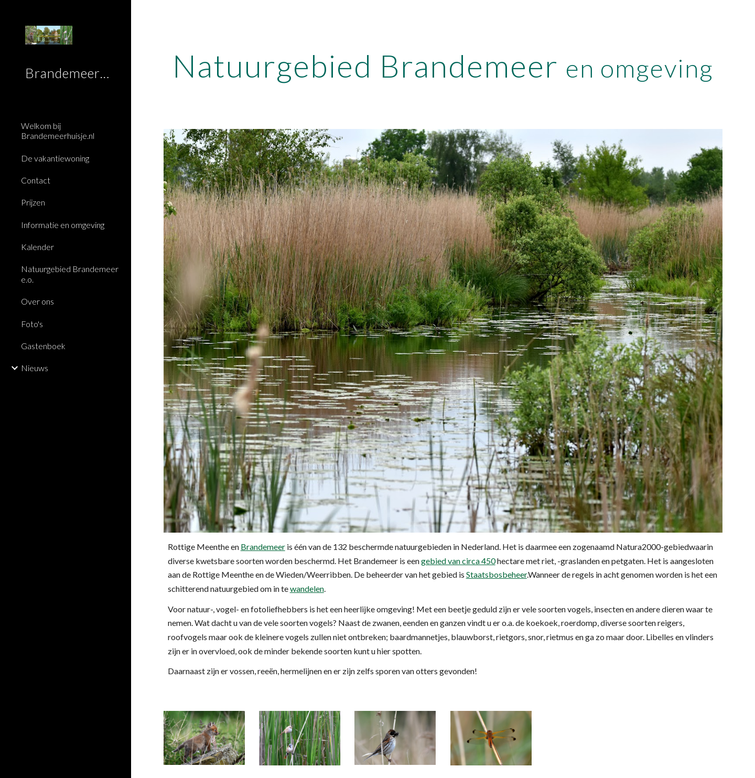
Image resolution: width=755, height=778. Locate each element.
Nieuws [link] (34, 368)
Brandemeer (263, 547)
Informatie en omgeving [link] (62, 225)
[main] (443, 65)
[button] (742, 14)
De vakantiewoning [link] (55, 158)
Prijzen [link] (33, 202)
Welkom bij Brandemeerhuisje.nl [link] (57, 131)
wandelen (307, 588)
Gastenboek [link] (43, 346)
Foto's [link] (32, 324)
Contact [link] (35, 180)
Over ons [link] (37, 301)
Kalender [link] (37, 247)
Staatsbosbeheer (496, 574)
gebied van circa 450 (458, 561)
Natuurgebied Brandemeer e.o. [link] (69, 274)
